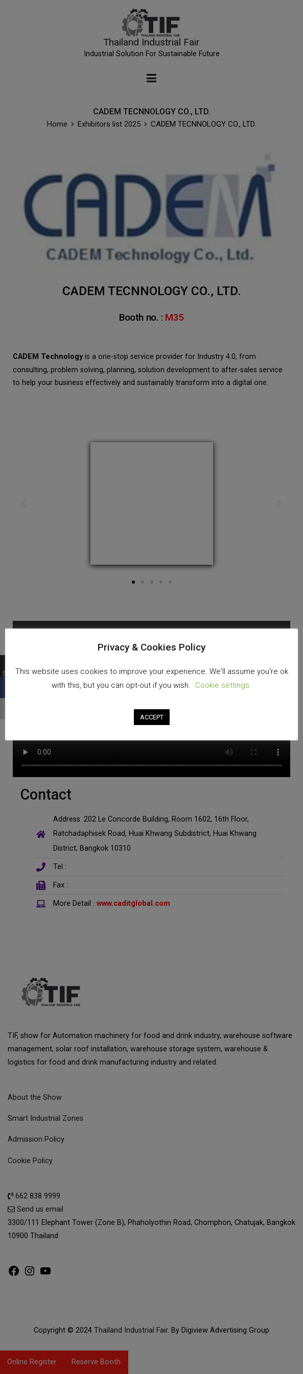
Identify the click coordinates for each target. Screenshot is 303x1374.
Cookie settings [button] (222, 684)
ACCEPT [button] (152, 716)
